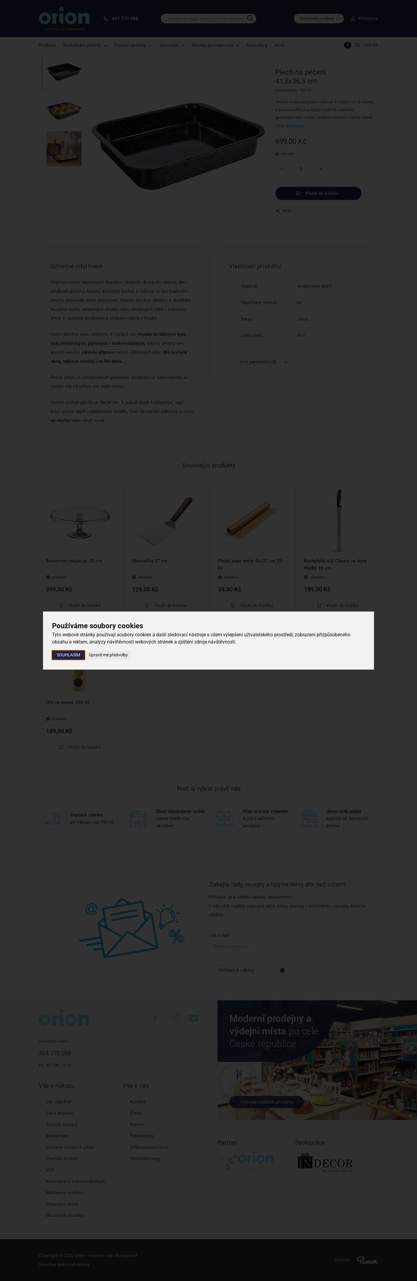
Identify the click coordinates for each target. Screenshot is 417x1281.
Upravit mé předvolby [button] (108, 654)
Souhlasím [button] (68, 654)
